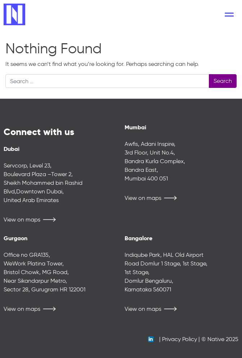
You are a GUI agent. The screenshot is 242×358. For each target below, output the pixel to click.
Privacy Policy (179, 339)
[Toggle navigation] (229, 14)
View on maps (22, 219)
